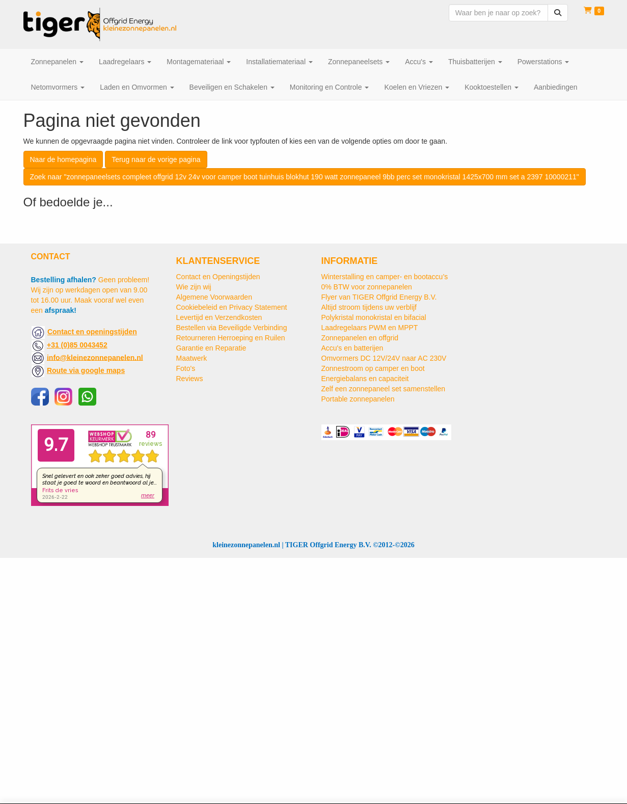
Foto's (186, 368)
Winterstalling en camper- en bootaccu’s (384, 277)
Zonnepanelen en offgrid (360, 338)
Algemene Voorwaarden (214, 297)
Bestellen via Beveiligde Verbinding (231, 328)
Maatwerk (191, 358)
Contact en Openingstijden (218, 277)
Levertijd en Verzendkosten (219, 317)
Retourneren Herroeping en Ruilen (230, 338)
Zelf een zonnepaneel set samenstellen (383, 389)
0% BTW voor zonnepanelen (366, 287)
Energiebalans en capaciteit (365, 378)
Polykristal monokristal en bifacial (373, 317)
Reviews (189, 378)
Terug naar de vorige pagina (156, 159)
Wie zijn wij (193, 287)
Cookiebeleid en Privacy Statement (231, 307)
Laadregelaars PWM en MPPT (369, 328)
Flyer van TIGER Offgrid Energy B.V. (379, 297)
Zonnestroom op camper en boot (373, 368)
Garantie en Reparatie (211, 348)
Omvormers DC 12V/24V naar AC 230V (384, 358)
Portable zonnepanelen (358, 399)
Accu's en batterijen (352, 348)
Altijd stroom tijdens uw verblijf (369, 307)
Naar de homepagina (63, 159)
